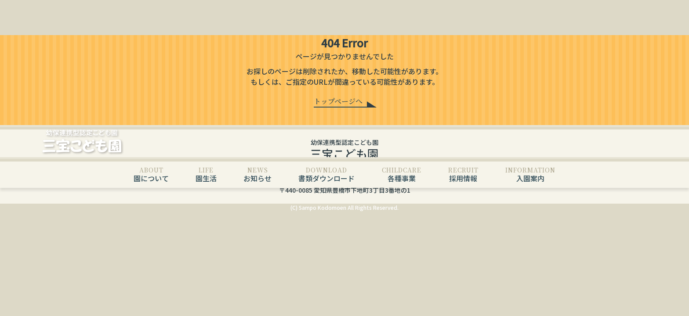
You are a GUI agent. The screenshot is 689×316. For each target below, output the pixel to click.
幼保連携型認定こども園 (344, 149)
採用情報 (463, 174)
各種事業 (401, 174)
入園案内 (530, 174)
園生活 (206, 174)
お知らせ (257, 174)
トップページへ (338, 101)
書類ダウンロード (326, 174)
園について (151, 174)
